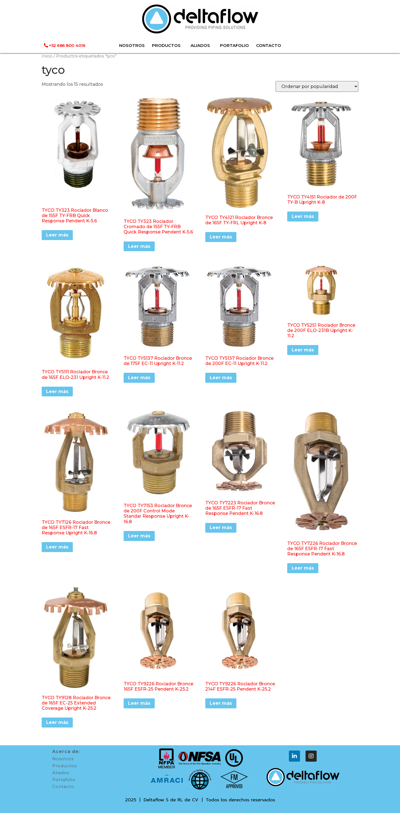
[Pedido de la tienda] (317, 86)
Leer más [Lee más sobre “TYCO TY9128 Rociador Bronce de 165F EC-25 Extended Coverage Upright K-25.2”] (57, 722)
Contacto (63, 786)
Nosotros (63, 758)
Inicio (47, 56)
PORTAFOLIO (234, 45)
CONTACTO (268, 45)
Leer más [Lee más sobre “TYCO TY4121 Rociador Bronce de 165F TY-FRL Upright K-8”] (221, 237)
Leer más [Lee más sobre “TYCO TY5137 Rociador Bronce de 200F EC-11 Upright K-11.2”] (221, 377)
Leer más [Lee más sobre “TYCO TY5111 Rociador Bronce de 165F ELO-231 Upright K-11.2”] (57, 391)
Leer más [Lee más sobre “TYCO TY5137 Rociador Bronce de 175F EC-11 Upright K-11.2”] (139, 377)
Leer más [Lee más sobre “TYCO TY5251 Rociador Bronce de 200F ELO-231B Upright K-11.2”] (303, 350)
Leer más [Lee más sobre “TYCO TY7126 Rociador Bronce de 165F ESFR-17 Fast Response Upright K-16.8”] (57, 547)
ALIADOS (202, 45)
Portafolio (64, 779)
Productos (64, 765)
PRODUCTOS (167, 45)
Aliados (60, 772)
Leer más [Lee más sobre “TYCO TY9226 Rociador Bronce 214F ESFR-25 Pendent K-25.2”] (221, 703)
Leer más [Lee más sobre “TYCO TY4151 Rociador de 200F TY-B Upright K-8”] (303, 216)
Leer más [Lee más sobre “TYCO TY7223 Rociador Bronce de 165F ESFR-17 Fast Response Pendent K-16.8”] (221, 527)
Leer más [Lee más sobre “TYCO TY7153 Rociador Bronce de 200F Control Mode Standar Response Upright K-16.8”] (139, 535)
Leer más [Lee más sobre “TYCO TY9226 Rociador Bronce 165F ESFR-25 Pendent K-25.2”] (139, 703)
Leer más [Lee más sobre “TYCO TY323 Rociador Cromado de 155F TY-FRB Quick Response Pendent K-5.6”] (139, 246)
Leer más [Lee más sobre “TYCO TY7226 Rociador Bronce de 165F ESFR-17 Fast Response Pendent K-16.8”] (303, 568)
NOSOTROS (132, 45)
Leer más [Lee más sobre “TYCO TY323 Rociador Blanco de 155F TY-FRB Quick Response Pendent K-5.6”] (57, 235)
